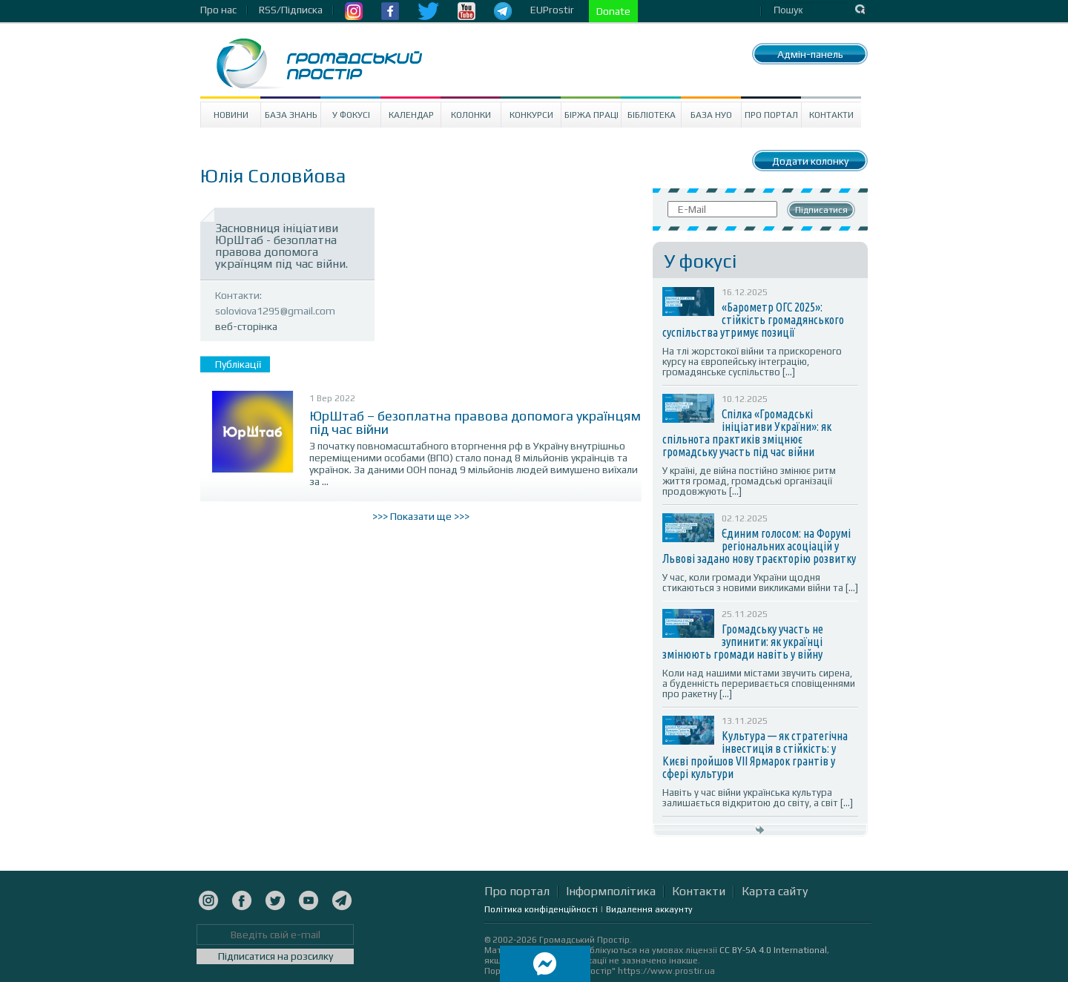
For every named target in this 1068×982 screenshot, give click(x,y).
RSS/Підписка (291, 10)
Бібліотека (651, 115)
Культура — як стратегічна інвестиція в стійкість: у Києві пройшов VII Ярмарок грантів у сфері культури (755, 754)
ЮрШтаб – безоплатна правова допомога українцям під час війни (475, 422)
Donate (613, 11)
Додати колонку (810, 161)
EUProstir (552, 10)
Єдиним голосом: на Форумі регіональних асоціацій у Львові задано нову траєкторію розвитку (759, 546)
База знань (291, 115)
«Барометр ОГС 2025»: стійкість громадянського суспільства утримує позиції (753, 319)
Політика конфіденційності (541, 909)
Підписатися (821, 210)
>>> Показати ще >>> (420, 516)
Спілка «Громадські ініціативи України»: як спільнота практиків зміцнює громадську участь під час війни (746, 432)
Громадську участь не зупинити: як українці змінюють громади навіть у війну (742, 641)
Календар (411, 115)
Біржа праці (591, 115)
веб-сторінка (246, 326)
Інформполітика (611, 891)
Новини (231, 115)
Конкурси (531, 115)
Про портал (771, 115)
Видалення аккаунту (649, 909)
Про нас (218, 10)
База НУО (711, 115)
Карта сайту (775, 891)
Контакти (831, 115)
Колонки (471, 115)
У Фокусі (351, 115)
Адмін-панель (810, 54)
